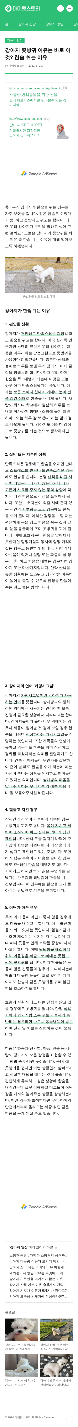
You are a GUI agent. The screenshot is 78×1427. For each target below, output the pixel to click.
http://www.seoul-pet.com (25, 118)
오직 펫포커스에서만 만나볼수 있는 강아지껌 (37, 102)
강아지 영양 (54, 24)
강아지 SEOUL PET (25, 125)
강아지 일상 (18, 1247)
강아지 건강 (27, 24)
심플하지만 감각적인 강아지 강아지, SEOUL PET (26, 133)
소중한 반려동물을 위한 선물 (33, 95)
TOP (69, 1419)
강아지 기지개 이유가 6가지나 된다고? (38, 1290)
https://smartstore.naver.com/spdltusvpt (34, 88)
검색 (60, 8)
